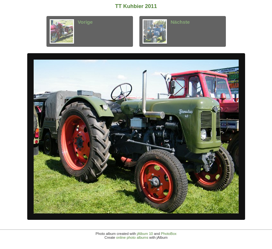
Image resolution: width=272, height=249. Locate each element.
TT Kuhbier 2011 (136, 6)
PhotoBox (169, 234)
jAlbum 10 (145, 234)
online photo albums (132, 237)
